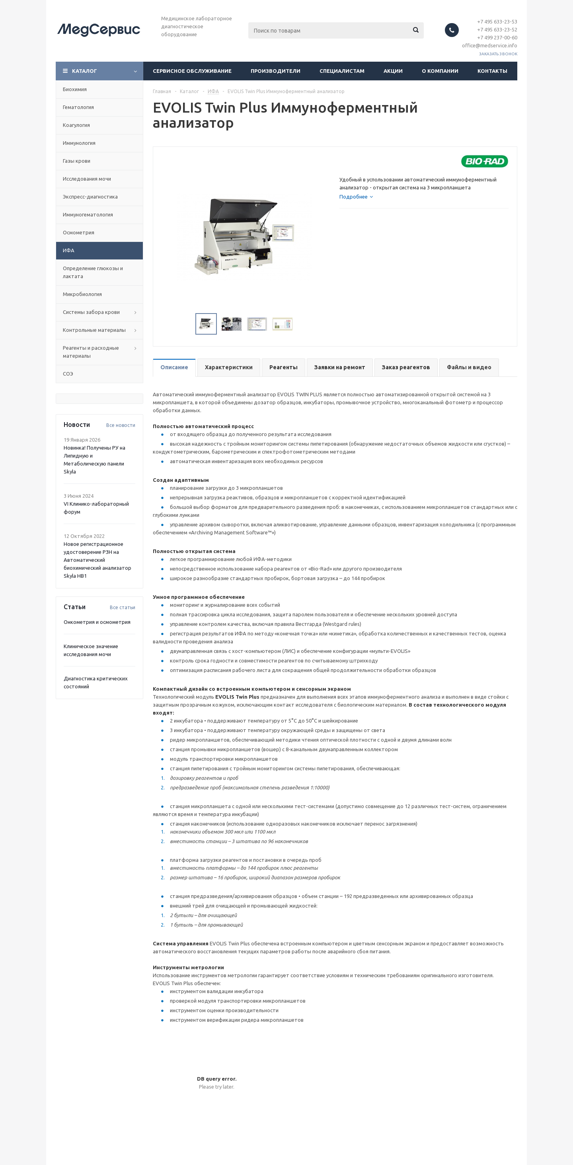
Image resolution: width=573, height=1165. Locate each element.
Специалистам (342, 71)
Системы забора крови (91, 312)
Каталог (84, 71)
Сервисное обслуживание (192, 71)
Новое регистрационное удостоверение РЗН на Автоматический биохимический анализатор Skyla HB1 (97, 560)
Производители (275, 71)
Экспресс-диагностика (90, 196)
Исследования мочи (87, 178)
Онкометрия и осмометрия (97, 622)
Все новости (120, 425)
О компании (440, 71)
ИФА (68, 250)
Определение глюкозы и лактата (93, 272)
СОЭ (68, 373)
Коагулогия (76, 125)
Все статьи (122, 607)
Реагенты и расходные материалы (91, 351)
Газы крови (76, 161)
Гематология (78, 107)
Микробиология (82, 294)
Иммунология (79, 143)
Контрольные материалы (94, 330)
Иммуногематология (88, 214)
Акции (393, 71)
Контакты (492, 71)
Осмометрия (78, 232)
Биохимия (75, 89)
